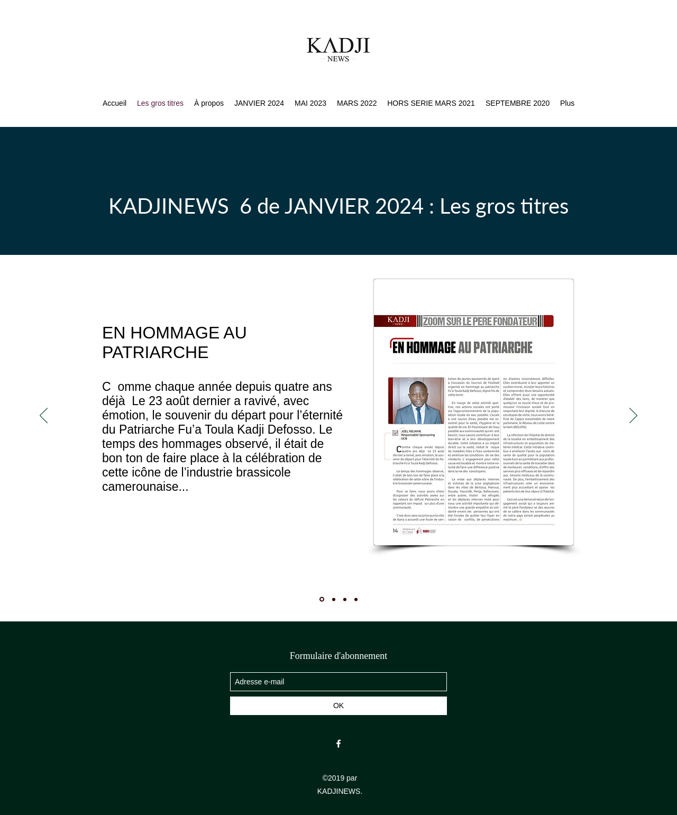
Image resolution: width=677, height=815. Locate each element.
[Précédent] (44, 416)
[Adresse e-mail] (338, 681)
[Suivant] (633, 416)
